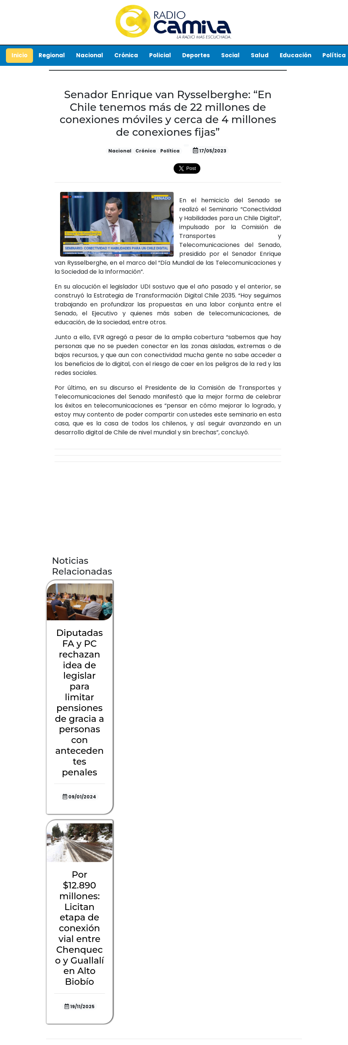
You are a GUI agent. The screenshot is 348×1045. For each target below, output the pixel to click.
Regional (52, 55)
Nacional (89, 55)
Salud (260, 55)
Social (230, 55)
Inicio (19, 55)
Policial (160, 55)
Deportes (196, 55)
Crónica (126, 55)
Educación (295, 55)
